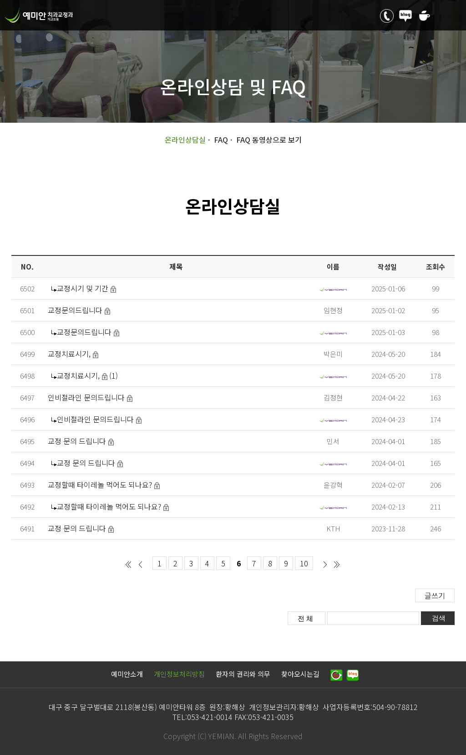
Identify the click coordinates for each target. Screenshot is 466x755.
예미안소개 (127, 674)
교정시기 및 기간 (82, 288)
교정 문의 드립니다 (77, 440)
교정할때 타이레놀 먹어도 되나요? (100, 484)
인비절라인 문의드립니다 (86, 397)
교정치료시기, (69, 353)
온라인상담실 (185, 139)
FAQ (221, 139)
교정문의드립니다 (75, 310)
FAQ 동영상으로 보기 (269, 139)
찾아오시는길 (300, 674)
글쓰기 (435, 595)
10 (304, 563)
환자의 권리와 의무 (243, 674)
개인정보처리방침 (179, 674)
